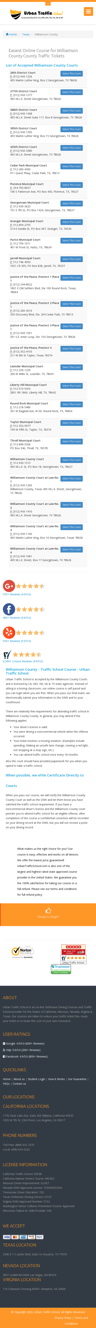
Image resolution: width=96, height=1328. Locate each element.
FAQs (6, 1083)
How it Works (56, 1079)
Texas (26, 34)
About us (19, 1079)
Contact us (19, 1083)
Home (11, 34)
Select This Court (72, 73)
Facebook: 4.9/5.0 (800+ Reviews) (25, 1056)
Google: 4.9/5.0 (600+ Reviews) (23, 1043)
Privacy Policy (63, 1318)
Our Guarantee (77, 1079)
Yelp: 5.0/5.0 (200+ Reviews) (22, 1050)
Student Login (36, 1079)
